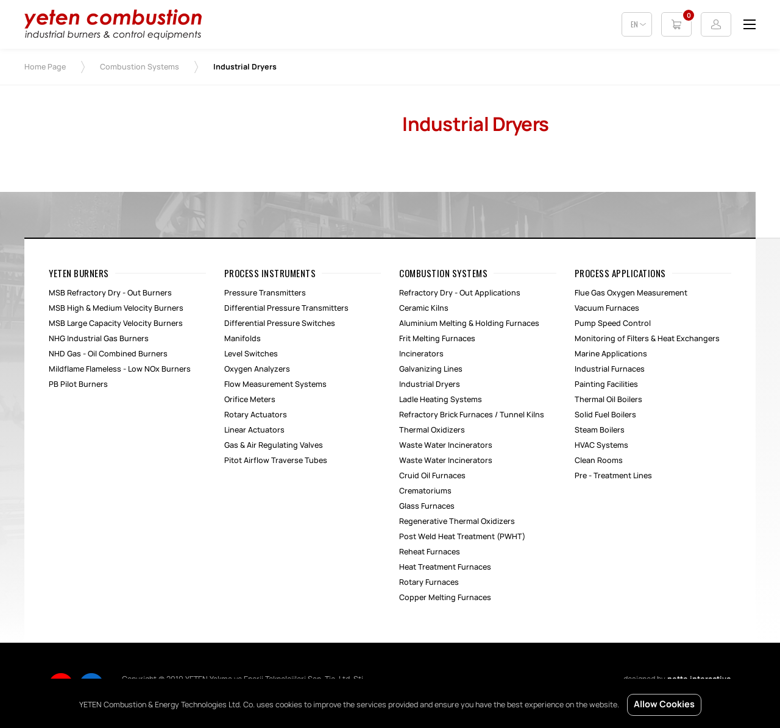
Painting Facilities (606, 384)
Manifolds (242, 338)
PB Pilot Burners (78, 384)
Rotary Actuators (255, 415)
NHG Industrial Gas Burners (99, 338)
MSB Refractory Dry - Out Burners (110, 293)
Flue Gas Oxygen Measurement (631, 293)
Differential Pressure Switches (279, 323)
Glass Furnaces (427, 506)
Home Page (45, 67)
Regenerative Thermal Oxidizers (457, 521)
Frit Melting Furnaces (437, 338)
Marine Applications (611, 354)
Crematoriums (425, 491)
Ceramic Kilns (423, 308)
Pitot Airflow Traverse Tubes (275, 460)
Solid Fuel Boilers (605, 415)
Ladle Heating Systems (440, 399)
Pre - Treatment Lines (613, 475)
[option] (201, 111)
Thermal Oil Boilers (608, 399)
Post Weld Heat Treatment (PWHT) (462, 536)
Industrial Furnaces (610, 369)
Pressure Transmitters (265, 293)
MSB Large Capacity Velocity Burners (116, 323)
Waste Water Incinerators (445, 445)
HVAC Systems (601, 445)
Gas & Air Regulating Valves (273, 445)
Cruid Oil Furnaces (432, 475)
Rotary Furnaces (429, 582)
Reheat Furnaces (429, 552)
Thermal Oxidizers (432, 430)
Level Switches (251, 354)
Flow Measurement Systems (275, 384)
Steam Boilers (600, 430)
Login (716, 24)
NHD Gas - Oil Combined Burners (108, 354)
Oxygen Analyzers (257, 369)
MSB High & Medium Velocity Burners (116, 308)
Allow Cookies (664, 705)
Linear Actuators (254, 430)
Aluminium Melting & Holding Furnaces (469, 323)
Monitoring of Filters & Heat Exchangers (647, 338)
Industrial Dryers (429, 384)
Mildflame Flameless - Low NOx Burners (120, 369)
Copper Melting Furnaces (445, 597)
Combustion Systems (139, 67)
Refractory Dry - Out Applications (459, 293)
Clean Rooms (599, 460)
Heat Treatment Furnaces (445, 567)
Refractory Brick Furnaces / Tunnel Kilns (471, 415)
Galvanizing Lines (431, 369)
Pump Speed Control (613, 323)
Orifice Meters (249, 399)
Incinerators (421, 354)
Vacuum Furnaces (607, 308)
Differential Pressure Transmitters (286, 308)
